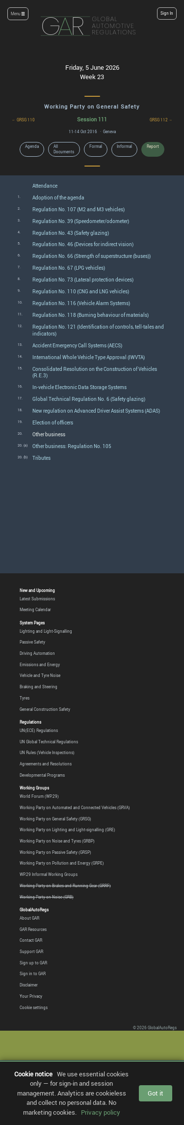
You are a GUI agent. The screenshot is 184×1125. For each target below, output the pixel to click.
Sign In (166, 13)
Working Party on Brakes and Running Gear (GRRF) (65, 885)
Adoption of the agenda (58, 198)
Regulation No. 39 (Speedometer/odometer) (80, 221)
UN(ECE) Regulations (39, 730)
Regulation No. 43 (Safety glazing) (70, 233)
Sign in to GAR (33, 973)
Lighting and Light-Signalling (46, 631)
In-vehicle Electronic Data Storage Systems (79, 387)
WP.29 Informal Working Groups (49, 874)
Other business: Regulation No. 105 (71, 446)
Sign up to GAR (33, 962)
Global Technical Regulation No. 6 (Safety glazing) (88, 399)
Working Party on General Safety (92, 106)
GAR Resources (33, 929)
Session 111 (92, 119)
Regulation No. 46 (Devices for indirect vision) (82, 244)
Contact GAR (31, 940)
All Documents (63, 149)
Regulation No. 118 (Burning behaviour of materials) (90, 315)
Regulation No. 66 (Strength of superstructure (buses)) (91, 256)
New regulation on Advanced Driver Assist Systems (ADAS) (96, 411)
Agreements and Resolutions (46, 763)
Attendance (44, 186)
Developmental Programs (42, 775)
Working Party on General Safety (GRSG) (55, 818)
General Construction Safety (45, 709)
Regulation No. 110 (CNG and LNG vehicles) (80, 291)
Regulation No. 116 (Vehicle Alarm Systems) (81, 303)
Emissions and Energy (40, 664)
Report (153, 146)
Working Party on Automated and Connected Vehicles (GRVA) (75, 807)
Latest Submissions (37, 598)
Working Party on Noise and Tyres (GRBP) (57, 841)
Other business (48, 434)
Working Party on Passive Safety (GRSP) (55, 852)
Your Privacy (31, 996)
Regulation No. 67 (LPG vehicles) (68, 268)
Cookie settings (34, 1007)
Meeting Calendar (35, 609)
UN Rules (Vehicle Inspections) (47, 752)
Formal (95, 146)
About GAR (29, 918)
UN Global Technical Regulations (49, 741)
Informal (124, 146)
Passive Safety (32, 642)
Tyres (24, 698)
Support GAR (31, 951)
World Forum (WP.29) (39, 796)
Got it (155, 1093)
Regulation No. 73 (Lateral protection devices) (82, 280)
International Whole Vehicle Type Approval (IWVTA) (88, 357)
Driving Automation (37, 653)
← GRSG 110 (23, 119)
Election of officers (52, 423)
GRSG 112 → (161, 119)
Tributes (41, 458)
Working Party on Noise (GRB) (47, 897)
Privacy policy (100, 1112)
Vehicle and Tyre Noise (40, 675)
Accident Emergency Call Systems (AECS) (77, 345)
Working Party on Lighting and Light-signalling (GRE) (67, 829)
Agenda (32, 146)
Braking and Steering (38, 686)
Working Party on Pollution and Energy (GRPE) (62, 863)
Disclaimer (29, 985)
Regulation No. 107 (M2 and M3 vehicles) (78, 209)
